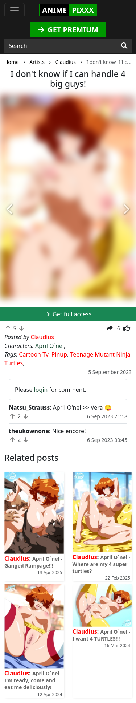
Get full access (68, 314)
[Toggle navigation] (14, 10)
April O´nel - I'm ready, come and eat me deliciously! (33, 680)
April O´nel (49, 346)
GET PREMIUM (68, 29)
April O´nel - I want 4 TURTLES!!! (102, 635)
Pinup (59, 354)
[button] (10, 209)
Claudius (16, 558)
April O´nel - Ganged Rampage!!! (33, 562)
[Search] (124, 46)
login (41, 390)
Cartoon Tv (33, 354)
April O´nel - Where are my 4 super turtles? (102, 564)
